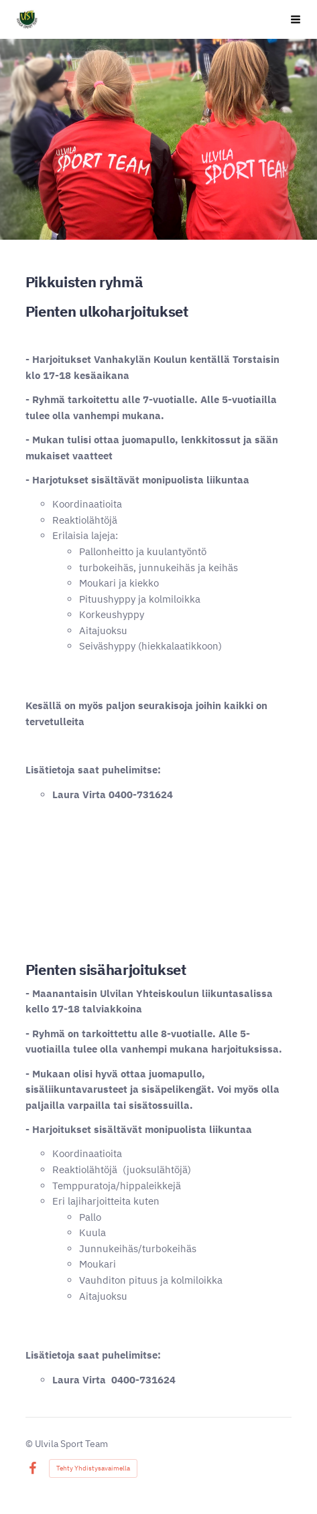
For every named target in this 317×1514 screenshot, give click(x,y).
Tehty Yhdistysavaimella (93, 1468)
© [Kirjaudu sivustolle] (30, 1444)
